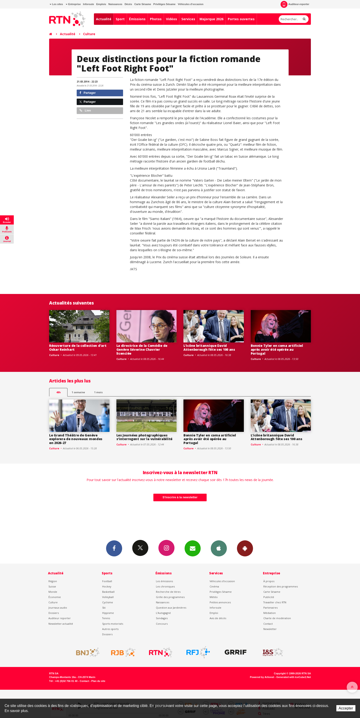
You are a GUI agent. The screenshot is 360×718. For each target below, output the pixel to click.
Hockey (106, 586)
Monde (52, 591)
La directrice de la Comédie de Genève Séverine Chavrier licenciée (142, 349)
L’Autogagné (163, 612)
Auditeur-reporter (295, 4)
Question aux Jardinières (171, 607)
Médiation (269, 612)
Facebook (114, 548)
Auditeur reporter (59, 618)
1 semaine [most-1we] (78, 392)
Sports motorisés (112, 623)
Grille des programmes (170, 596)
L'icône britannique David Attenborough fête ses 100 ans (209, 347)
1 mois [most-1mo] (98, 392)
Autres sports (110, 628)
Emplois (101, 4)
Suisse (52, 586)
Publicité (268, 596)
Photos (156, 19)
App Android (245, 548)
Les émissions (164, 581)
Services (188, 19)
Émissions (137, 19)
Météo (214, 596)
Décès (128, 4)
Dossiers (53, 612)
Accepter (346, 708)
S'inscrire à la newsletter (180, 497)
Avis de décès (218, 618)
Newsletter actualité (60, 623)
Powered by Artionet (262, 677)
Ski (104, 607)
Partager (87, 92)
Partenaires (270, 607)
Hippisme (108, 612)
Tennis (106, 618)
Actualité (103, 19)
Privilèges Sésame (164, 4)
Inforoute (88, 4)
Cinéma (214, 586)
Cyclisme (107, 602)
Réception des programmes (280, 586)
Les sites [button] (56, 4)
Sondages (162, 618)
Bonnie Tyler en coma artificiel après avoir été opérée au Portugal (277, 349)
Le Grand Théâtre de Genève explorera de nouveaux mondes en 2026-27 (75, 439)
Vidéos (171, 19)
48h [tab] (58, 392)
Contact (268, 623)
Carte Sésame (142, 4)
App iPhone (219, 548)
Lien (85, 110)
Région (52, 581)
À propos (268, 581)
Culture (89, 34)
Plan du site (98, 681)
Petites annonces (220, 602)
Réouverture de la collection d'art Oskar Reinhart (77, 347)
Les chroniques (165, 586)
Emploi (214, 612)
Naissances (115, 4)
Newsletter (270, 628)
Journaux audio (57, 607)
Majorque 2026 (211, 19)
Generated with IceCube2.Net (293, 677)
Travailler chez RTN (274, 602)
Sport (120, 19)
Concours (162, 623)
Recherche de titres (168, 591)
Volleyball (108, 596)
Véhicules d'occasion (190, 4)
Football (107, 581)
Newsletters (193, 548)
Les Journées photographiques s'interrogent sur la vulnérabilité (144, 437)
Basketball (108, 591)
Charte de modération (277, 618)
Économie (54, 596)
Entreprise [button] (73, 4)
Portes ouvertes (241, 19)
